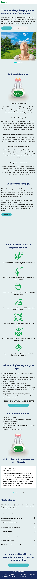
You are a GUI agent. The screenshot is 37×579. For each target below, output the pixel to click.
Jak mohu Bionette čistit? (7, 531)
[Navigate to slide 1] (15, 63)
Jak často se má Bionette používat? (9, 522)
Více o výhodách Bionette (20, 28)
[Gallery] (18, 34)
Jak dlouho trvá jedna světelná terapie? (10, 536)
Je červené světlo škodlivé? (7, 540)
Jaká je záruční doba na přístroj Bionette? (10, 527)
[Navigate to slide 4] (23, 491)
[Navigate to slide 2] (18, 63)
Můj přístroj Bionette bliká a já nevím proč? (11, 544)
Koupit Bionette (6, 28)
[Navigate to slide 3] (21, 63)
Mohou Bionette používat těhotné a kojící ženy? (12, 518)
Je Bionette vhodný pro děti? (7, 513)
